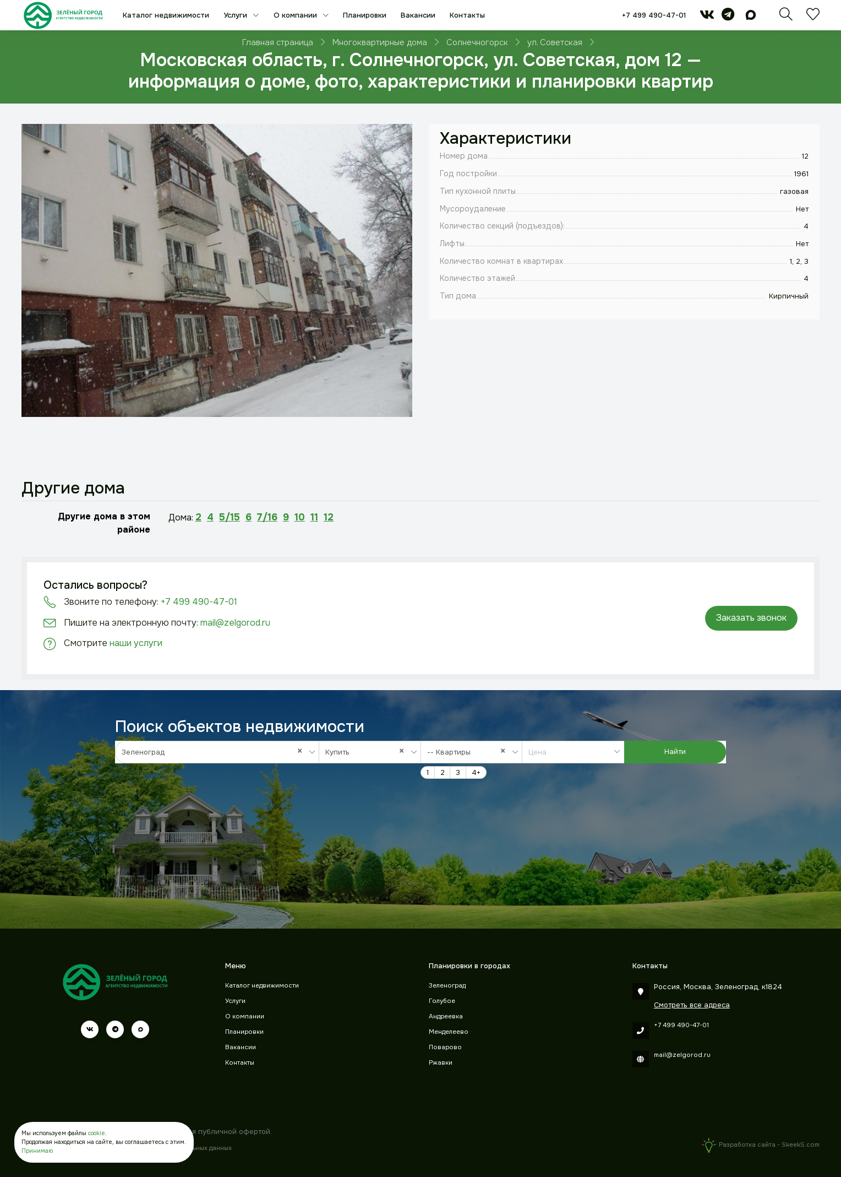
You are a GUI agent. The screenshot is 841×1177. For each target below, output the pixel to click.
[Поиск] (786, 17)
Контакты (467, 15)
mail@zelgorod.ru (235, 622)
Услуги (236, 15)
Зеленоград (447, 985)
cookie (96, 1133)
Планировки (364, 15)
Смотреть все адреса (692, 1005)
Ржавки (440, 1063)
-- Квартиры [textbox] (469, 751)
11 (314, 517)
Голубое (442, 1001)
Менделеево (448, 1032)
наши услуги (136, 643)
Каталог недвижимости (166, 15)
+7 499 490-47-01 (654, 15)
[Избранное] (813, 17)
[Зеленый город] (63, 15)
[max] (750, 16)
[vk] (707, 16)
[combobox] (217, 752)
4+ (476, 772)
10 (299, 517)
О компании (296, 15)
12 (329, 517)
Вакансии (418, 15)
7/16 (267, 517)
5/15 (229, 517)
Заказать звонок (751, 617)
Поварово (445, 1047)
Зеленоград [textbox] (215, 751)
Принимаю (37, 1150)
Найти (675, 751)
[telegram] (728, 16)
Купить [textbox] (367, 751)
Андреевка (446, 1016)
